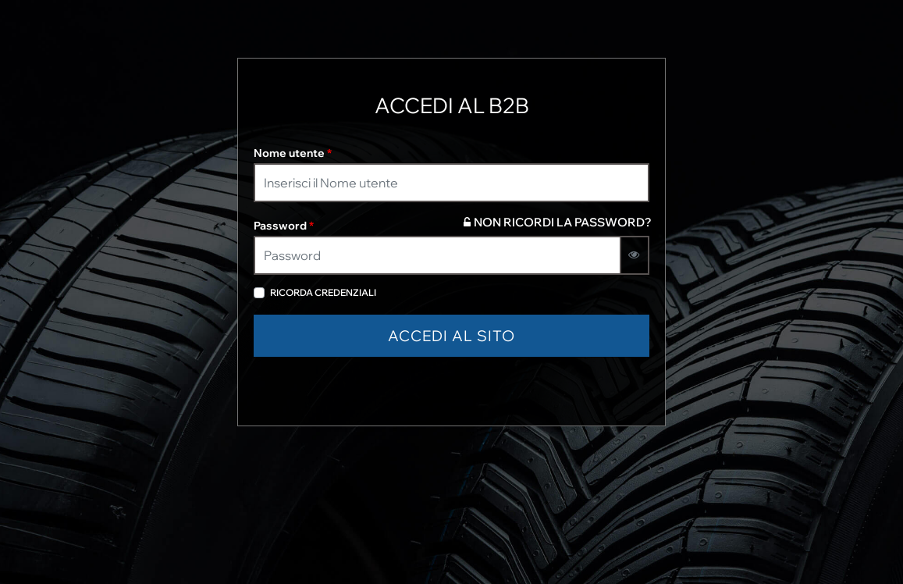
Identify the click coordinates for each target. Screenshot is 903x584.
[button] (451, 336)
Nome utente (293, 153)
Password (284, 226)
